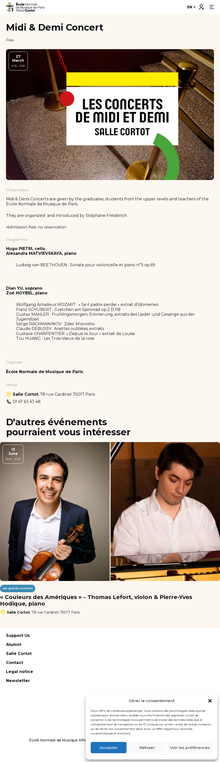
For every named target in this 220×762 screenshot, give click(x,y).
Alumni (13, 644)
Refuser (147, 747)
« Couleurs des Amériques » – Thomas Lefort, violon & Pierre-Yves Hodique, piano (96, 600)
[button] (209, 700)
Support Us (18, 635)
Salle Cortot (19, 653)
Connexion (201, 6)
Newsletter (18, 680)
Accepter (108, 747)
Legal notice (19, 671)
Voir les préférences (190, 747)
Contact (14, 662)
